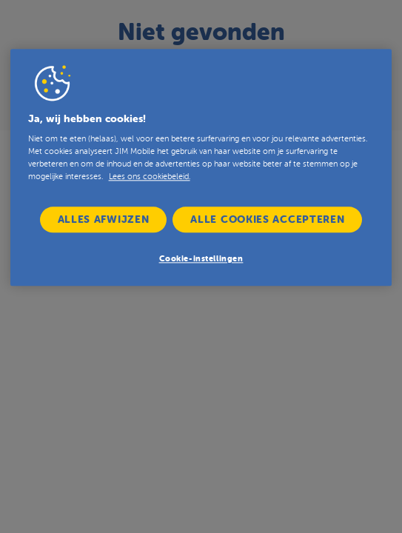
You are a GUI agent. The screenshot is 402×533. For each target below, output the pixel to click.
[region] (201, 167)
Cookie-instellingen (201, 259)
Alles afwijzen (104, 219)
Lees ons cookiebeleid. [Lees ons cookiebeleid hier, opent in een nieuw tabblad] (149, 176)
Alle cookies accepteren (267, 219)
